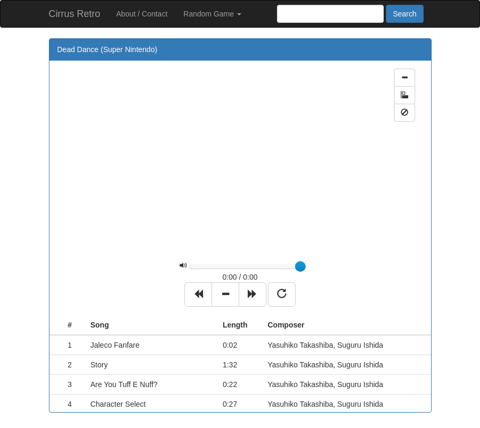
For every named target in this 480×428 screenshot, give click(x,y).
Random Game (212, 14)
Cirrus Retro (74, 14)
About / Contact (142, 14)
